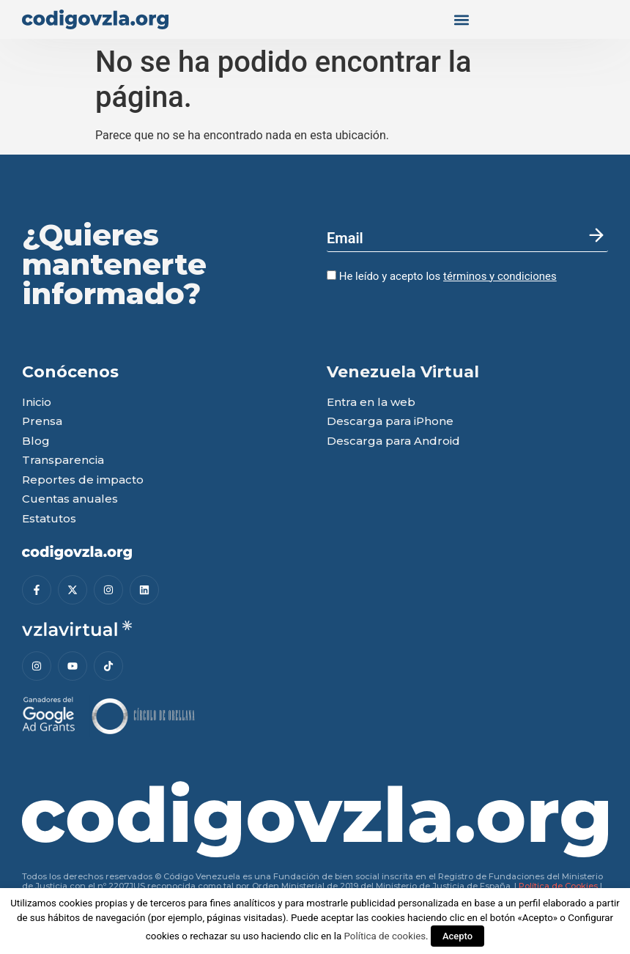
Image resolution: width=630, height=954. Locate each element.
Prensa (42, 421)
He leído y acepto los (442, 276)
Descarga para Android (393, 441)
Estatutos (49, 519)
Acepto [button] (457, 936)
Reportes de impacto (83, 480)
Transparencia (63, 460)
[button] (461, 19)
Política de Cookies (558, 886)
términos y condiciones (500, 276)
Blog (36, 441)
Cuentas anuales (70, 499)
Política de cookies (385, 936)
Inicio (36, 402)
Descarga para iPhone (390, 421)
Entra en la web (371, 402)
